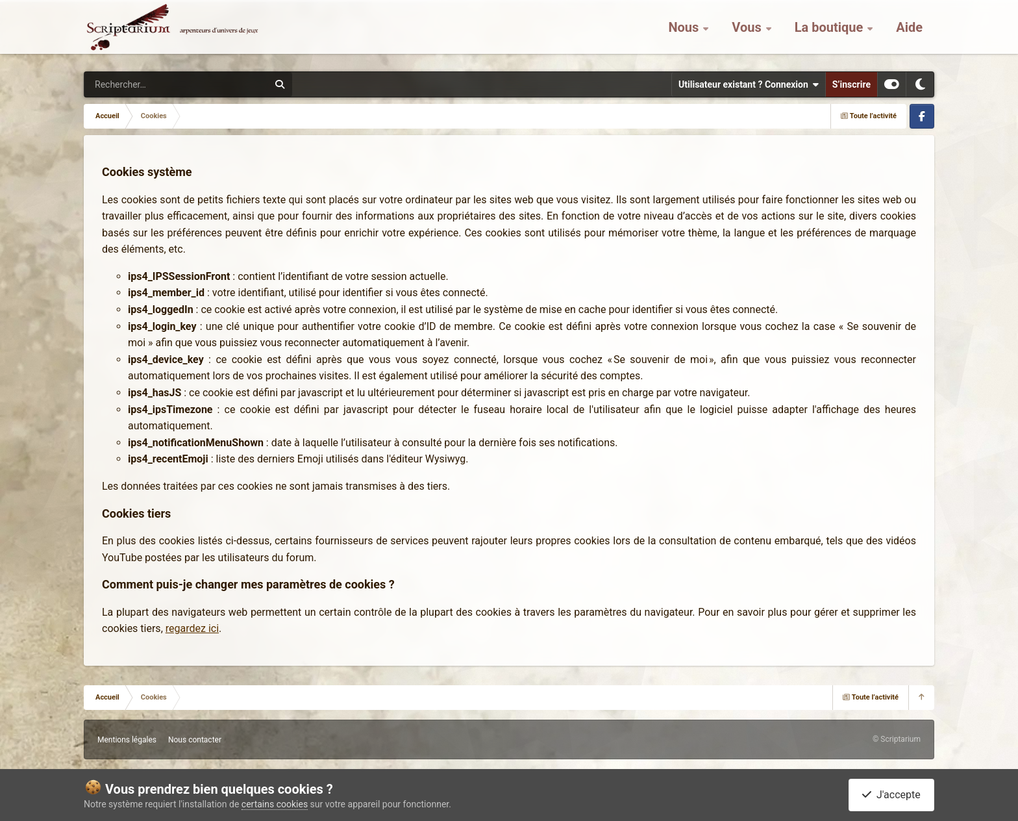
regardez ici (192, 628)
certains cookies (275, 804)
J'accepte (891, 795)
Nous (685, 32)
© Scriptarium (897, 739)
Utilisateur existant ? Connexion (748, 84)
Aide (909, 32)
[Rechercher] (140, 84)
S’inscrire (851, 84)
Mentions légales (126, 739)
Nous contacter (194, 739)
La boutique (831, 32)
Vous (748, 32)
